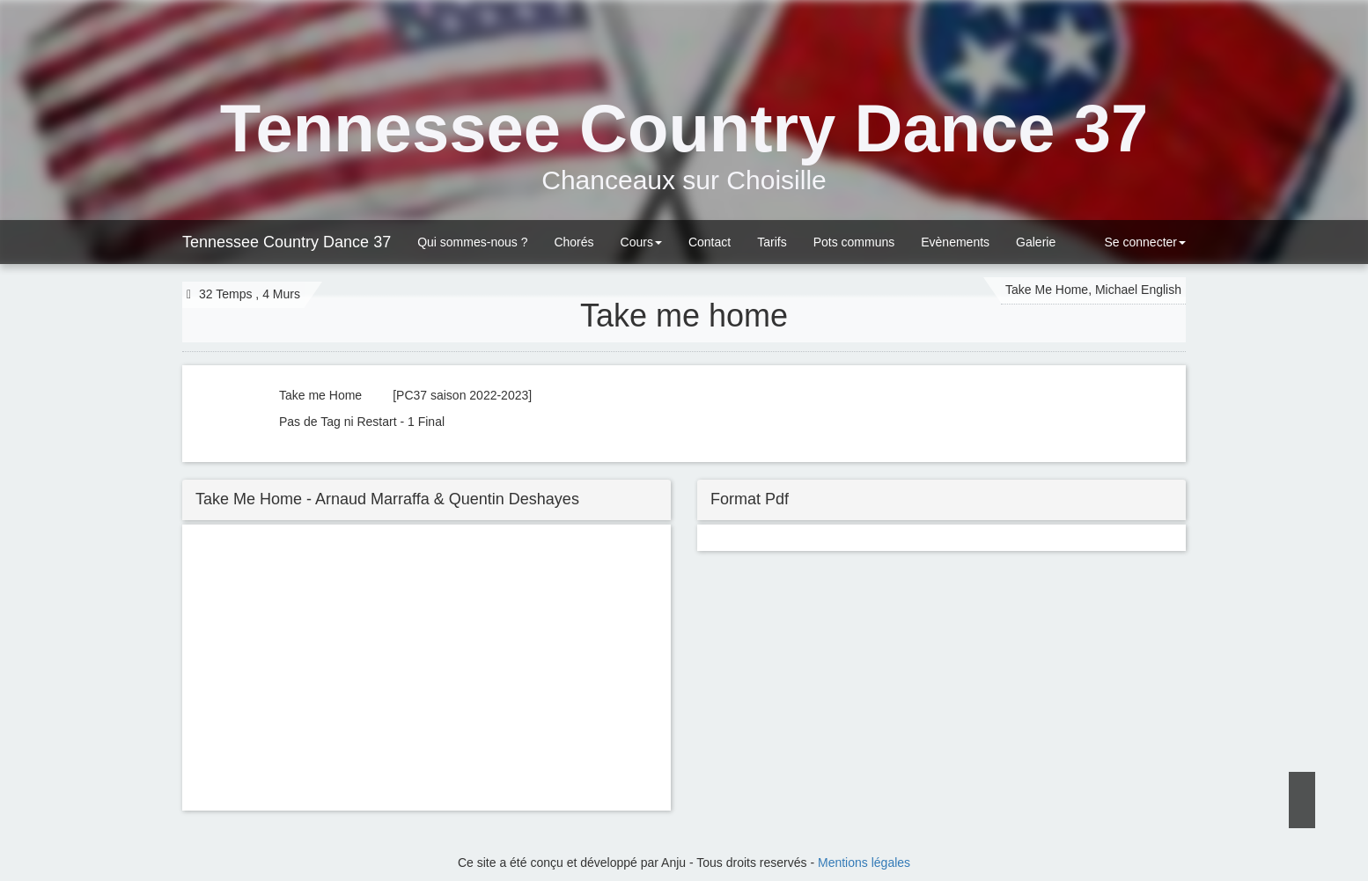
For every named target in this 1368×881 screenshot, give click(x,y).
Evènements (955, 242)
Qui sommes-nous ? (472, 242)
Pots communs (854, 242)
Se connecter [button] (1143, 242)
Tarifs (771, 242)
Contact (709, 242)
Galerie (1035, 242)
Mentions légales (864, 862)
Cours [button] (641, 242)
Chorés (573, 242)
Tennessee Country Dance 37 (286, 242)
